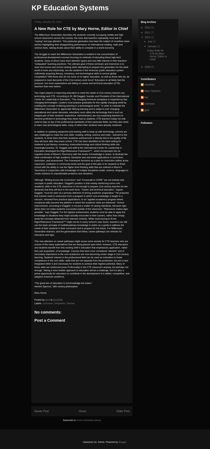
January (152, 46)
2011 (148, 32)
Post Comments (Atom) (89, 420)
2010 (148, 37)
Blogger (122, 442)
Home (82, 411)
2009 (148, 66)
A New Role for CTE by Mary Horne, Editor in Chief (157, 55)
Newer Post (41, 411)
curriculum (48, 303)
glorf (146, 110)
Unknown (149, 103)
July (150, 41)
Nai (146, 97)
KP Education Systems (70, 8)
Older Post (122, 411)
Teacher (71, 303)
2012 (148, 27)
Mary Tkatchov (152, 91)
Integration (59, 303)
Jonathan (149, 84)
